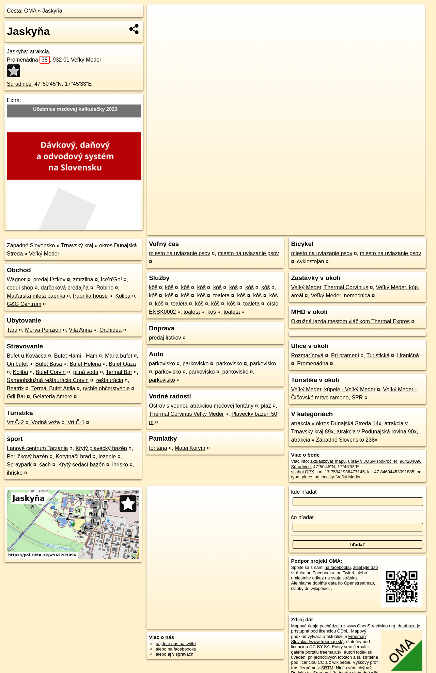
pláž (266, 406)
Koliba (122, 296)
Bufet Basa (48, 364)
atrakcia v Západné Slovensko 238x (334, 440)
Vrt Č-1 (75, 422)
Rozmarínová (307, 355)
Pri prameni (345, 355)
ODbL (342, 631)
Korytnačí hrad (73, 456)
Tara (12, 330)
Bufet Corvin (51, 372)
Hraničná (408, 355)
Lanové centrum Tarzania (37, 448)
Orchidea (110, 330)
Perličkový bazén (27, 456)
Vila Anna (80, 330)
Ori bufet (17, 364)
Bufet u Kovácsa (27, 356)
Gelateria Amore (52, 396)
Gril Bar (16, 396)
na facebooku (338, 567)
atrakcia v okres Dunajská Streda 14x (336, 423)
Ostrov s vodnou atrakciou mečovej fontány (201, 406)
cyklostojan (310, 261)
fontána (158, 448)
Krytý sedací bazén (81, 464)
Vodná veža (45, 422)
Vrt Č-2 (15, 422)
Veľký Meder (44, 254)
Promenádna (28, 60)
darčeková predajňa (65, 288)
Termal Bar (119, 372)
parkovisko (162, 363)
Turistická (378, 355)
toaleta (221, 295)
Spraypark (19, 464)
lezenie (107, 456)
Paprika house (90, 296)
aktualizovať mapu (328, 461)
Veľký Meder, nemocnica (340, 295)
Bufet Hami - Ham (75, 356)
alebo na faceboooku (176, 649)
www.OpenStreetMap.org (370, 625)
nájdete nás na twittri (176, 643)
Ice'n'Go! (111, 279)
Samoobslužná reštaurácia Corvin (48, 380)
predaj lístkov (49, 279)
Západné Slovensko (31, 245)
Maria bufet (118, 356)
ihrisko (120, 464)
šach (45, 464)
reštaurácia (109, 380)
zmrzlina (83, 279)
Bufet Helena (85, 364)
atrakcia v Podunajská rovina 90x (377, 431)
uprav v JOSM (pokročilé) (372, 461)
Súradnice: (20, 84)
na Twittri (345, 572)
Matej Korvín (190, 448)
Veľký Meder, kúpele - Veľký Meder (333, 389)
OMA (30, 11)
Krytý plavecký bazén (101, 448)
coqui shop (20, 288)
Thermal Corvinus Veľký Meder (186, 414)
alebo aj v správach (174, 654)
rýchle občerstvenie (106, 388)
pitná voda (85, 372)
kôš (153, 287)
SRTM (327, 667)
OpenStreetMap (308, 230)
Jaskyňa (52, 11)
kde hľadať (304, 492)
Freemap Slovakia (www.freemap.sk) (328, 639)
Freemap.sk (344, 230)
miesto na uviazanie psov (179, 253)
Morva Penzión (43, 330)
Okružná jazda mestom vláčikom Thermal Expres (350, 321)
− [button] (159, 26)
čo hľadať (302, 517)
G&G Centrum (24, 304)
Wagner (16, 279)
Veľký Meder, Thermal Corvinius (330, 287)
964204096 (411, 461)
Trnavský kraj (77, 245)
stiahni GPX (302, 471)
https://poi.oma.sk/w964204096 (394, 230)
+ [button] (159, 16)
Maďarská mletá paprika (36, 296)
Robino (104, 288)
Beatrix (15, 388)
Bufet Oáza (122, 364)
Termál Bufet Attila (53, 388)
